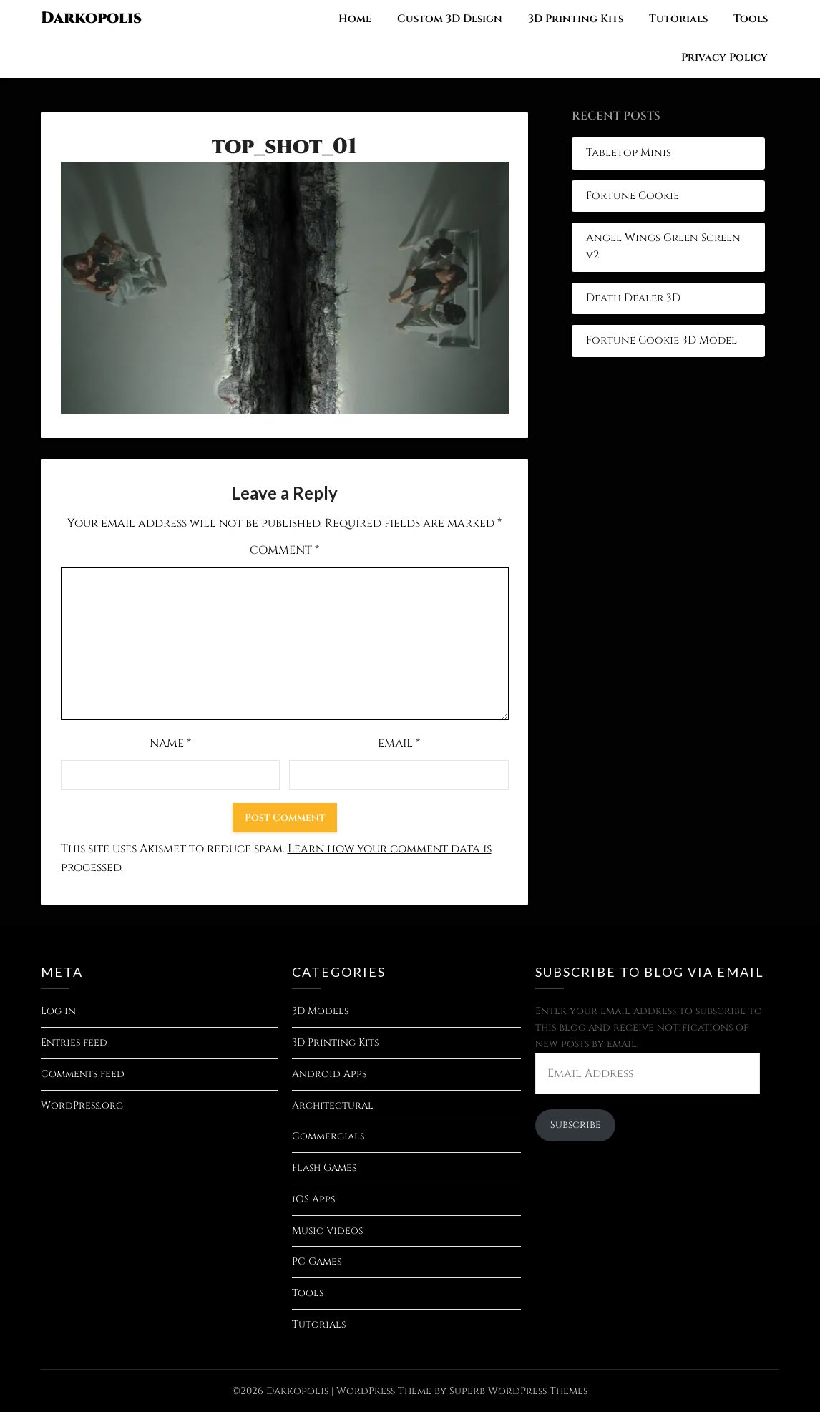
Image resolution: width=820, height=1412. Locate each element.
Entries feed (74, 1042)
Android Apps (329, 1074)
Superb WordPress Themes (518, 1391)
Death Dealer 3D (633, 298)
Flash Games (324, 1167)
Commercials (328, 1136)
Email (399, 743)
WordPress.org (82, 1105)
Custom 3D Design (449, 18)
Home (354, 18)
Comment (284, 550)
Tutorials (678, 18)
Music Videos (327, 1230)
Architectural (333, 1105)
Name (170, 743)
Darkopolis (91, 18)
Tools (750, 18)
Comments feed (83, 1074)
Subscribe (575, 1124)
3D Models (320, 1011)
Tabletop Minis (628, 152)
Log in (58, 1011)
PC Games (316, 1261)
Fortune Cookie (632, 195)
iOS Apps (313, 1199)
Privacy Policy (724, 57)
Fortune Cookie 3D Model (661, 340)
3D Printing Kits (575, 18)
